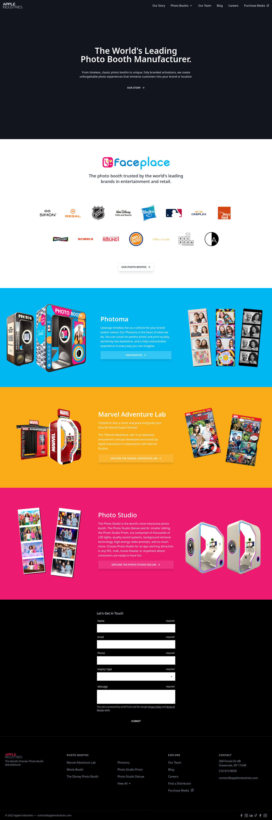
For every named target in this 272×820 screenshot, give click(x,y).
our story (158, 6)
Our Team (204, 6)
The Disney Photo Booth (82, 776)
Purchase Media (256, 6)
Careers (233, 6)
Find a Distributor (179, 783)
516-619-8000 (228, 771)
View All (124, 783)
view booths (136, 355)
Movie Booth (75, 769)
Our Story (136, 87)
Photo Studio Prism (130, 769)
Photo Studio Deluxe (136, 564)
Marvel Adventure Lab (136, 458)
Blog (220, 6)
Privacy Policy (154, 706)
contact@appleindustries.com (238, 778)
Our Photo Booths (136, 267)
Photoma (124, 762)
